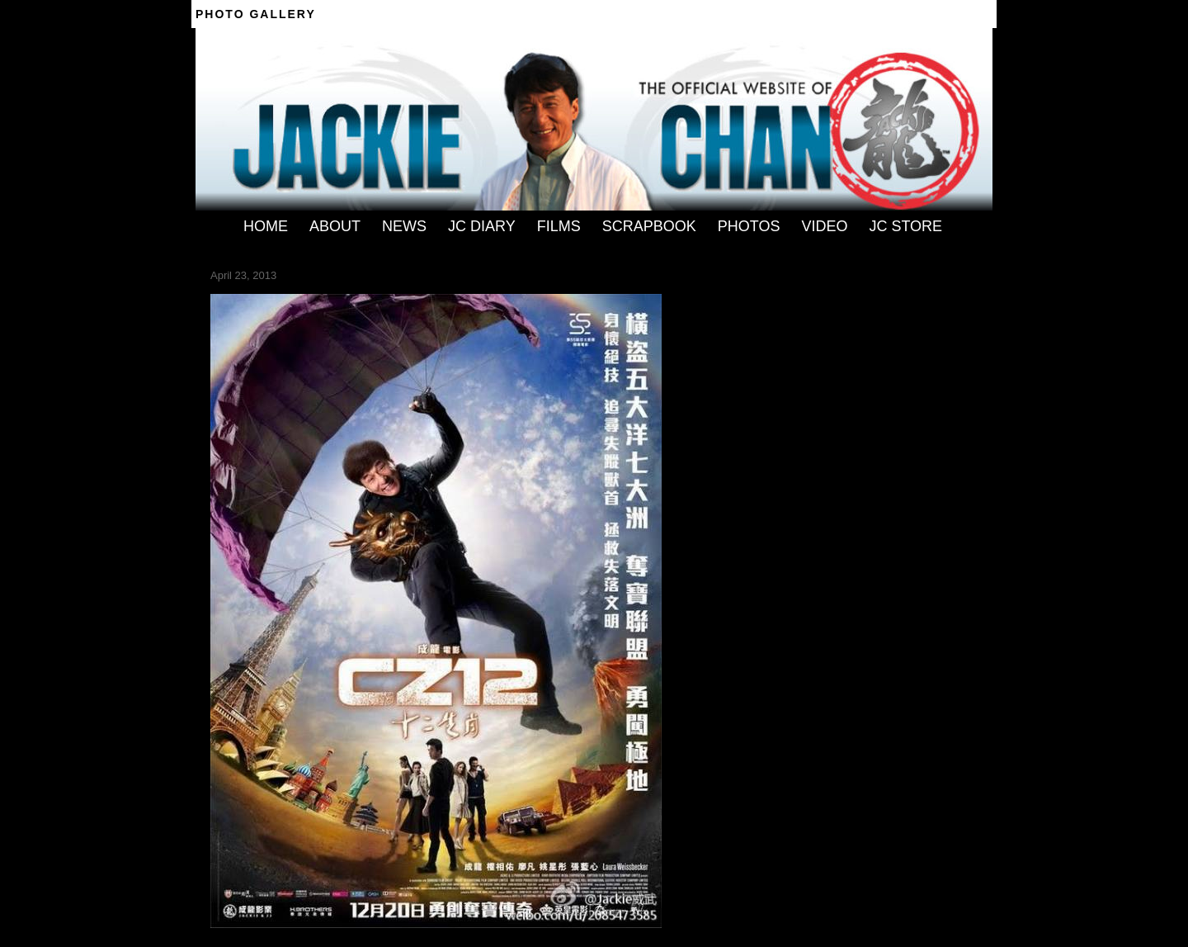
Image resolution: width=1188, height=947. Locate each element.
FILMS (559, 226)
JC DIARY (482, 226)
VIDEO (824, 226)
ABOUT (335, 226)
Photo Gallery (256, 14)
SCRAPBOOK (649, 226)
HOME (265, 226)
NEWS (404, 226)
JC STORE (905, 226)
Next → (286, 288)
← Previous (238, 288)
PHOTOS (749, 226)
